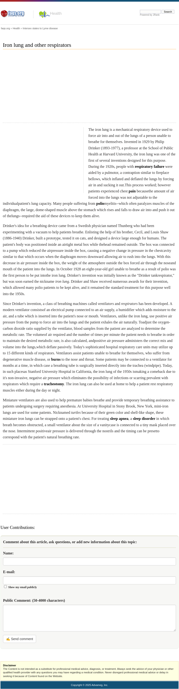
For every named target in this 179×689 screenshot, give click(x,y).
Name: (8, 553)
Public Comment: (34, 600)
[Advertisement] (59, 88)
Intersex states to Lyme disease (40, 28)
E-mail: (9, 572)
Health (56, 13)
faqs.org (5, 28)
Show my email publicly (22, 587)
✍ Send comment (19, 639)
